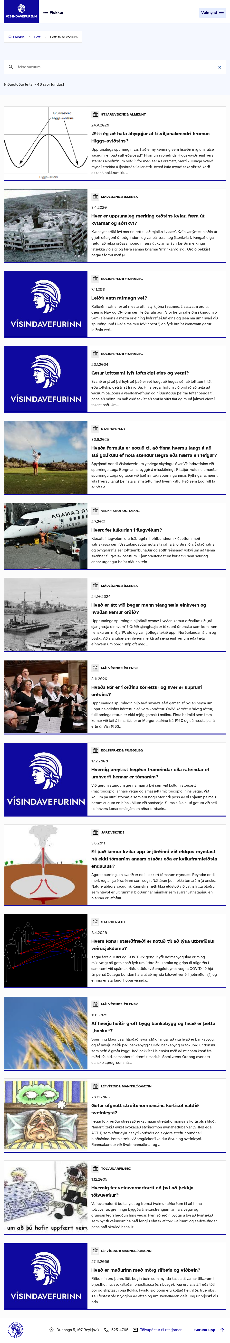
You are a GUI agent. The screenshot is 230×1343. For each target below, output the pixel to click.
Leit (37, 37)
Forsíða (19, 37)
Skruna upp (209, 1323)
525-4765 (119, 1323)
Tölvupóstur (161, 1323)
